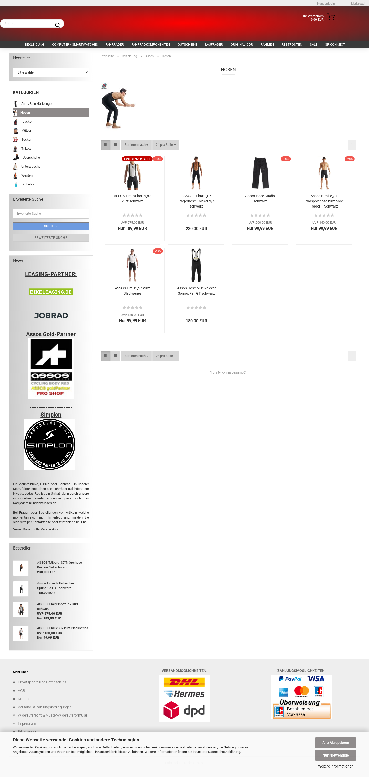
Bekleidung (34, 44)
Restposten (292, 44)
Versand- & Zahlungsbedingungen (45, 707)
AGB (21, 691)
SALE (313, 44)
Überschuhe (26, 157)
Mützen (22, 131)
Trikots (22, 149)
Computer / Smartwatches (75, 44)
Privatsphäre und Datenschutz (42, 682)
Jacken (23, 122)
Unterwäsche (26, 166)
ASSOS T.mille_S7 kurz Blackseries (132, 290)
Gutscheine (187, 44)
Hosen (21, 113)
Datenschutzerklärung (224, 752)
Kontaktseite (42, 522)
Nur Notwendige (336, 755)
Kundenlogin (325, 3)
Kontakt (24, 699)
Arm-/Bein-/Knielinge (32, 104)
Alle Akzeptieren (335, 743)
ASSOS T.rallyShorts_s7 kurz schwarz (132, 198)
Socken (22, 140)
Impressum (27, 723)
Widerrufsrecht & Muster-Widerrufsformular (52, 715)
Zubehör (24, 184)
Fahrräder (115, 44)
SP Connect (335, 44)
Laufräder (214, 44)
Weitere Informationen (335, 766)
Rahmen (267, 44)
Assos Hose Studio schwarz (260, 198)
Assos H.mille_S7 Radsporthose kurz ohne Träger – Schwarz (324, 201)
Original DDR (242, 44)
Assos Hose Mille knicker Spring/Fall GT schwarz (196, 290)
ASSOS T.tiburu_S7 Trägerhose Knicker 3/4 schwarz (196, 201)
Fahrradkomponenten (150, 44)
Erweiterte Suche (51, 238)
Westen (23, 175)
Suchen (51, 226)
